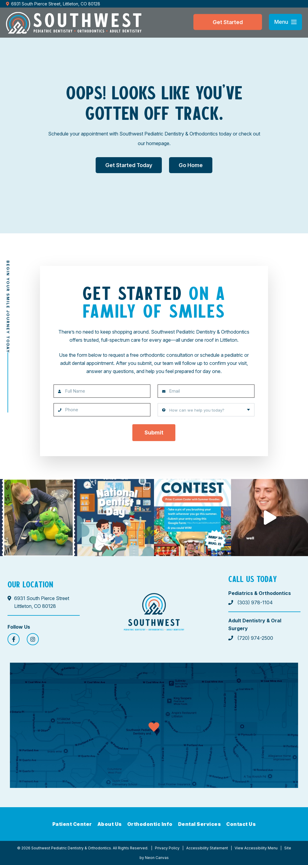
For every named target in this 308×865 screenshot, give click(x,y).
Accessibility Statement (207, 848)
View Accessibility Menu (256, 848)
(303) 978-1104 (250, 602)
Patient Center (72, 824)
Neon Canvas (157, 857)
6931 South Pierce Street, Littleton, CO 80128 (53, 3)
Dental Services (199, 824)
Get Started (228, 22)
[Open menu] (285, 22)
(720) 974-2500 (250, 638)
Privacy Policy (167, 848)
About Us (109, 824)
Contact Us (241, 824)
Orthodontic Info (150, 824)
